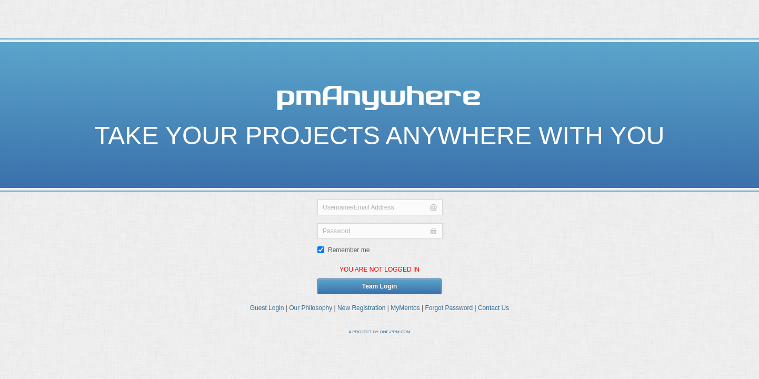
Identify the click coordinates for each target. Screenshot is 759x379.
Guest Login (267, 308)
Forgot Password (449, 308)
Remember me (343, 250)
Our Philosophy (310, 308)
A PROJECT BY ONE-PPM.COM (379, 332)
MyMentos (405, 308)
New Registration (361, 308)
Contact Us (493, 308)
